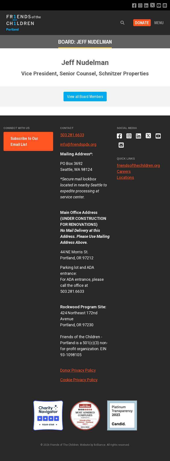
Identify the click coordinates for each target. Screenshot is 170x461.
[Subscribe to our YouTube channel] (159, 5)
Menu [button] (159, 22)
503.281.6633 (72, 135)
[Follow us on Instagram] (140, 5)
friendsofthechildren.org (138, 165)
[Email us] (165, 5)
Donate (142, 22)
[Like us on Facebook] (134, 5)
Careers (124, 171)
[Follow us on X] (152, 6)
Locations (125, 177)
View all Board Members (85, 96)
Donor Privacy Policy (78, 370)
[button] (122, 23)
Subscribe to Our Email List (24, 141)
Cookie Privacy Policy (79, 379)
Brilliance (99, 444)
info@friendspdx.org (78, 144)
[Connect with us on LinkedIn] (146, 5)
